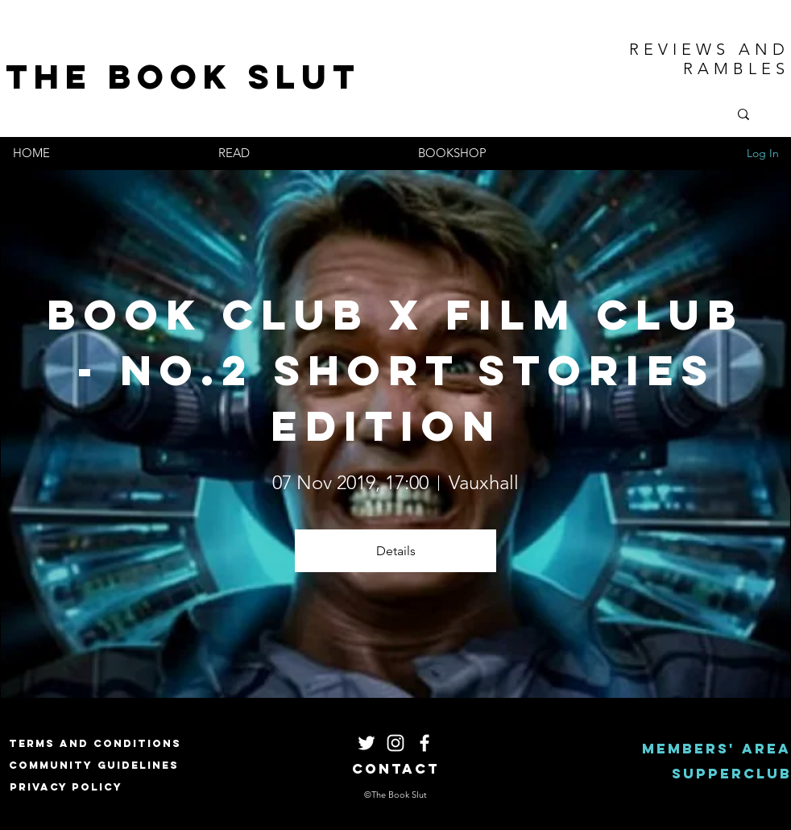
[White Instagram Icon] (395, 743)
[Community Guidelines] (94, 765)
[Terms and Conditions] (95, 743)
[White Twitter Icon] (366, 743)
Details (396, 550)
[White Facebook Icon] (424, 743)
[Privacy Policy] (66, 787)
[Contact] (396, 769)
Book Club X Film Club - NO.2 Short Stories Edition (405, 370)
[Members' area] (716, 749)
